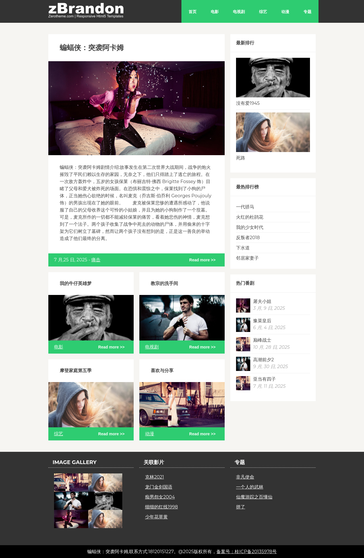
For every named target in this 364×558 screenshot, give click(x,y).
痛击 (95, 259)
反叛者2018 (248, 237)
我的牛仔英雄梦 (76, 283)
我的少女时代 (249, 227)
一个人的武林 (249, 487)
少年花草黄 (156, 517)
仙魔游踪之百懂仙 (254, 497)
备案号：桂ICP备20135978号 (246, 551)
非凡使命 (245, 477)
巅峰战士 (262, 340)
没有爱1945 (248, 103)
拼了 (240, 507)
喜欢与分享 (162, 370)
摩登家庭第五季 (76, 370)
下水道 (243, 248)
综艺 (263, 11)
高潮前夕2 (263, 359)
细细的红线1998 (161, 507)
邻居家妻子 (247, 258)
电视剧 (239, 11)
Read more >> (202, 260)
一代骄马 (245, 207)
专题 (307, 11)
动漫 (285, 11)
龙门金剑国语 (158, 487)
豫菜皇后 (262, 320)
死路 (240, 158)
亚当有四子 (264, 379)
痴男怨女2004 (160, 497)
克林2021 (154, 477)
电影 (215, 11)
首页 (193, 11)
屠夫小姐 (262, 301)
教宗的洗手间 (164, 283)
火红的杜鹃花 (249, 217)
